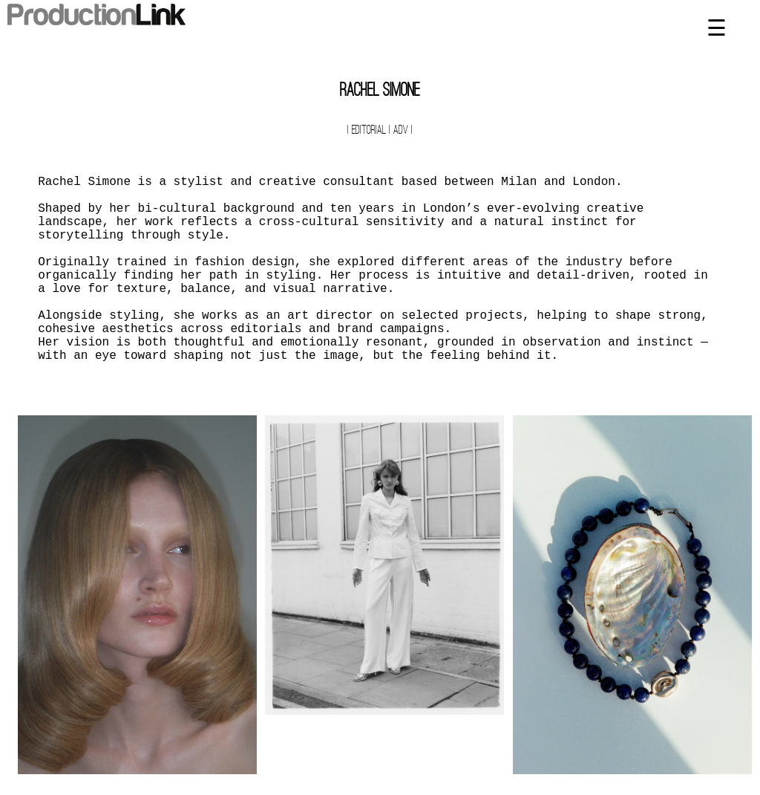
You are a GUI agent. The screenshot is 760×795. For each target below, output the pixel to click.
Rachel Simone (380, 91)
